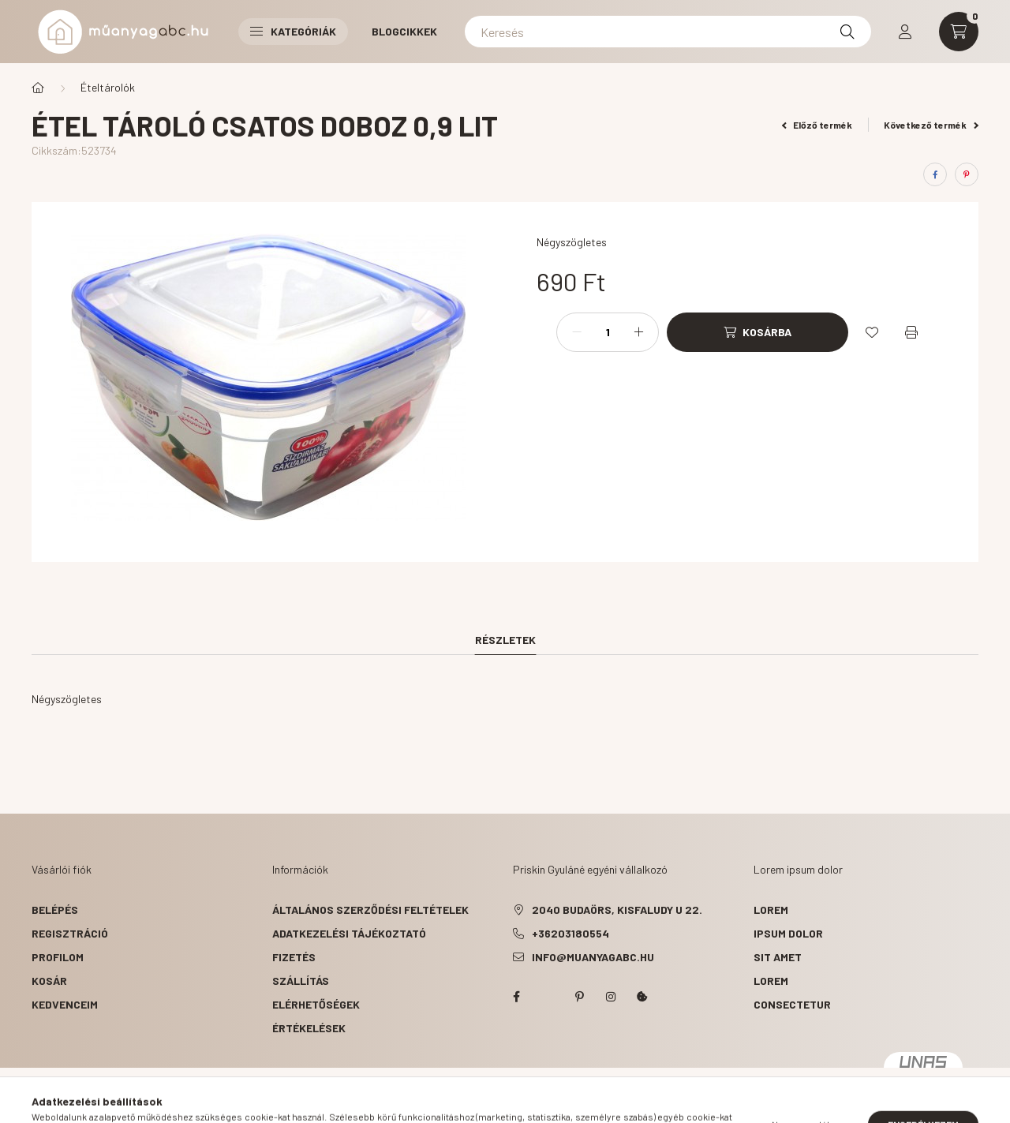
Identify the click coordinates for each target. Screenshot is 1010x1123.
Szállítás (300, 980)
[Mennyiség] (607, 332)
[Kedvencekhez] (872, 332)
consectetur (792, 1004)
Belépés (55, 909)
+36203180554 (570, 933)
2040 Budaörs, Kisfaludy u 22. (617, 909)
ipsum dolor (788, 933)
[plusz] (638, 332)
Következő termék (931, 124)
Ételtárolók (107, 87)
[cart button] (958, 31)
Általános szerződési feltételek (370, 909)
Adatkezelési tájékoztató (349, 933)
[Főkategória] (38, 87)
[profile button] (905, 31)
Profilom (58, 957)
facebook (516, 997)
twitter (547, 997)
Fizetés (294, 957)
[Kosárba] (757, 332)
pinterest (579, 997)
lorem (771, 909)
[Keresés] (668, 31)
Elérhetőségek (316, 1004)
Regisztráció (70, 933)
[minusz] (577, 332)
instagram (611, 997)
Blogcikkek (404, 31)
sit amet (778, 957)
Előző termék (817, 124)
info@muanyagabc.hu (593, 957)
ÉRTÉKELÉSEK (309, 1028)
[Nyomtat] (911, 332)
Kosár (49, 980)
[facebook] (935, 174)
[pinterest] (966, 174)
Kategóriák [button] (293, 31)
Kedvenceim (65, 1004)
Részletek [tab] (505, 639)
